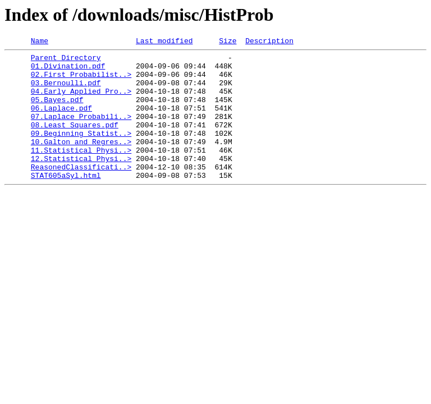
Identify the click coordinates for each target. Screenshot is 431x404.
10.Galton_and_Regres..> (81, 162)
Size (227, 42)
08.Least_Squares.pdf (74, 141)
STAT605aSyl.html (66, 202)
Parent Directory (66, 61)
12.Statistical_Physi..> (81, 182)
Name (39, 42)
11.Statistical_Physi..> (81, 172)
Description (269, 42)
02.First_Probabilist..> (81, 81)
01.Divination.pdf (68, 71)
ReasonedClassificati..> (81, 192)
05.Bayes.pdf (57, 111)
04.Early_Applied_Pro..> (81, 101)
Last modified (164, 42)
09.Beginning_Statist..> (81, 151)
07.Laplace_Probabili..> (81, 131)
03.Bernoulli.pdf (66, 91)
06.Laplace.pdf (61, 121)
